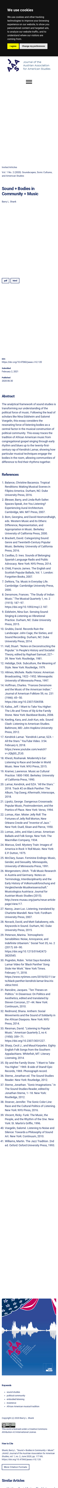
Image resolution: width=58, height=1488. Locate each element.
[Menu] (29, 82)
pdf (5, 280)
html (15, 280)
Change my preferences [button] (33, 46)
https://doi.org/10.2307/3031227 (25, 1040)
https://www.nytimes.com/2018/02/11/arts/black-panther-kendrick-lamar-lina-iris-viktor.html (30, 981)
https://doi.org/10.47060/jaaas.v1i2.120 (22, 362)
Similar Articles (13, 1481)
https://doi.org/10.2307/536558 (24, 701)
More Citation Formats (15, 1467)
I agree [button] (13, 46)
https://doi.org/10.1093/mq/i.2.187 (26, 606)
